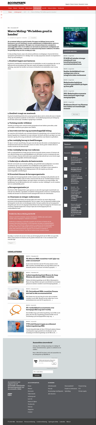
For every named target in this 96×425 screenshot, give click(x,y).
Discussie (21, 8)
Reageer (12, 243)
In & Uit (44, 8)
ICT (79, 388)
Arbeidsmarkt (52, 386)
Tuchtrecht (61, 8)
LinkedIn (62, 421)
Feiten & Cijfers (52, 8)
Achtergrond (37, 8)
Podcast (72, 4)
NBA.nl (68, 421)
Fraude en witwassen (71, 388)
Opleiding (68, 391)
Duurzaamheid (69, 386)
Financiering (82, 386)
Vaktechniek (28, 8)
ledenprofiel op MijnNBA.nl (42, 354)
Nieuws (15, 8)
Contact (86, 4)
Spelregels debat (53, 421)
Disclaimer (19, 421)
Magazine (67, 4)
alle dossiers (52, 393)
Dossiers (76, 4)
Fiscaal (50, 388)
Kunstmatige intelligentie (55, 391)
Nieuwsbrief (81, 4)
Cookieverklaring (42, 421)
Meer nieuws (75, 114)
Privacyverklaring (29, 421)
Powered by (75, 153)
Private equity (82, 391)
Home (10, 8)
